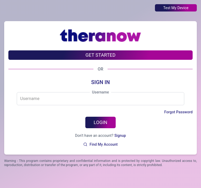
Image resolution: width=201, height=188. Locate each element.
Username (100, 92)
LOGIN (100, 122)
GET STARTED (101, 55)
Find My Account (100, 144)
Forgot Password (178, 112)
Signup (120, 135)
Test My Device (175, 8)
